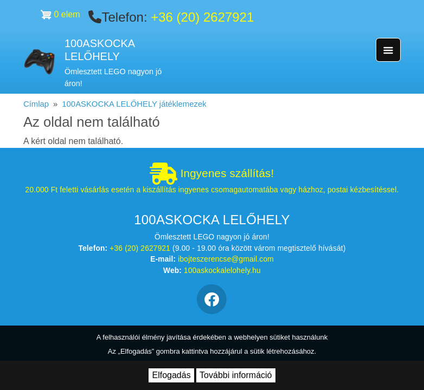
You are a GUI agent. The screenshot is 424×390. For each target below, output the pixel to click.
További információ (236, 375)
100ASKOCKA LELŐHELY (99, 50)
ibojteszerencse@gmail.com (226, 259)
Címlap (36, 104)
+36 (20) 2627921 (202, 17)
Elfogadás (171, 375)
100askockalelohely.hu (222, 270)
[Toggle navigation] (388, 50)
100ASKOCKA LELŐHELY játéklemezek (134, 104)
